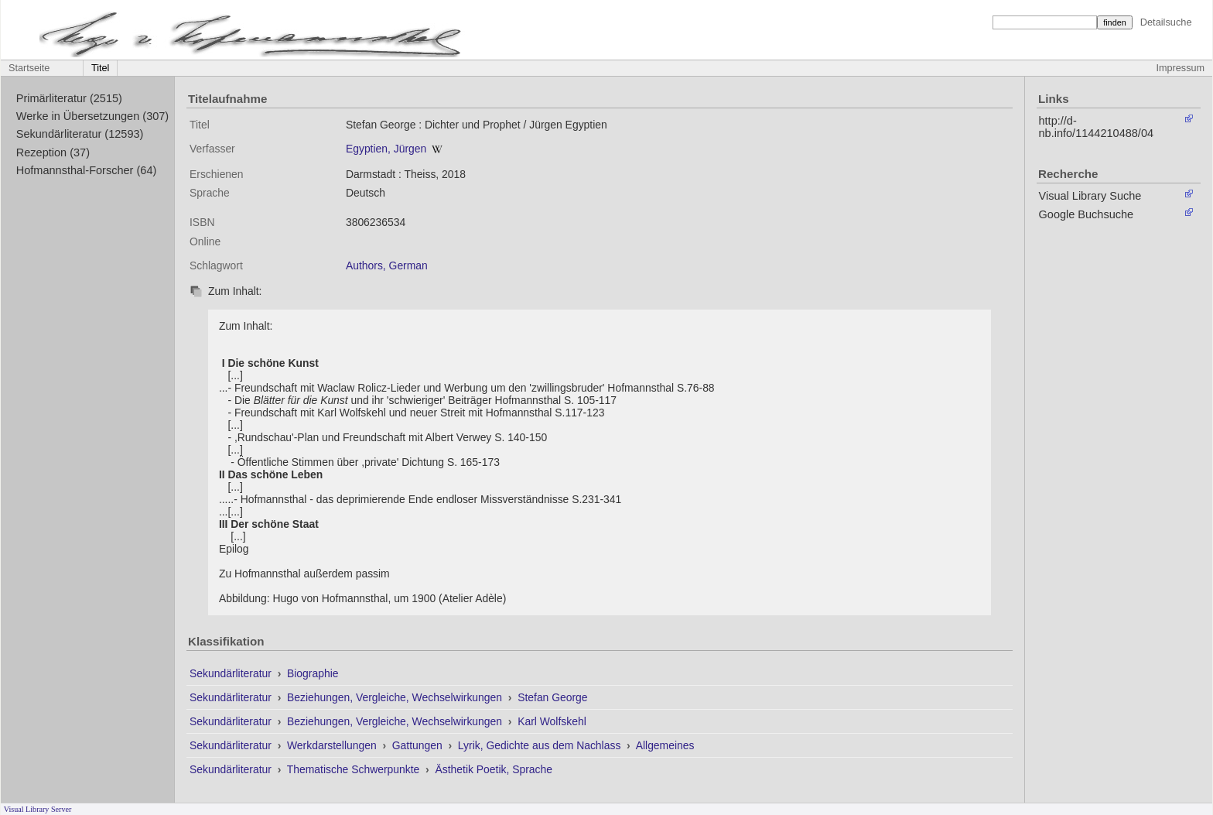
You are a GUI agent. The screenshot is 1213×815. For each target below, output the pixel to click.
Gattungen (419, 745)
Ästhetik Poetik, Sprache (493, 769)
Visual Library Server (38, 809)
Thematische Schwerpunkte (354, 769)
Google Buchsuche (1086, 214)
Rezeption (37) (53, 152)
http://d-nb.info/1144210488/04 (1096, 127)
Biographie (313, 673)
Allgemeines (665, 745)
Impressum (1180, 68)
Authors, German (387, 265)
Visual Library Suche (1090, 196)
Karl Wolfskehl (552, 721)
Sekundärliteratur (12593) (80, 134)
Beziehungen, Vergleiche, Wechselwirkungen (396, 697)
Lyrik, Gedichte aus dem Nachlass (541, 745)
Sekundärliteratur (232, 673)
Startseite (29, 68)
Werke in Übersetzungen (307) (92, 116)
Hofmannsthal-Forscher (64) (86, 170)
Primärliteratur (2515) (69, 98)
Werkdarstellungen (333, 745)
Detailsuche (1166, 22)
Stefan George (552, 697)
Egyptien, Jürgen (386, 148)
